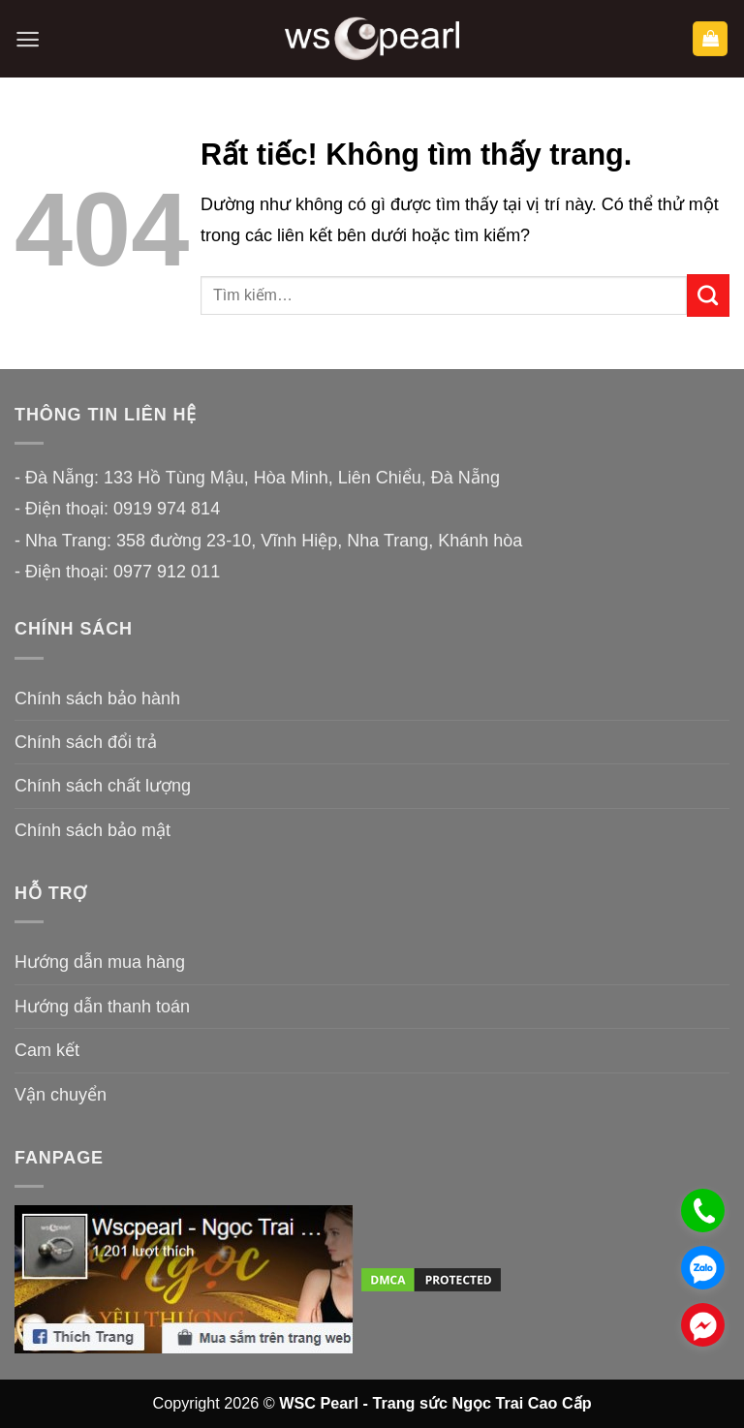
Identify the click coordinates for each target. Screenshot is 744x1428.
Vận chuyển (61, 1094)
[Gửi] (708, 295)
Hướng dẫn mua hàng (100, 962)
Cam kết (47, 1050)
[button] (28, 39)
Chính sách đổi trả (86, 742)
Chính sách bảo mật (92, 830)
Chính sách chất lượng (103, 785)
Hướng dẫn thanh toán (102, 1006)
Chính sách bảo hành (97, 698)
